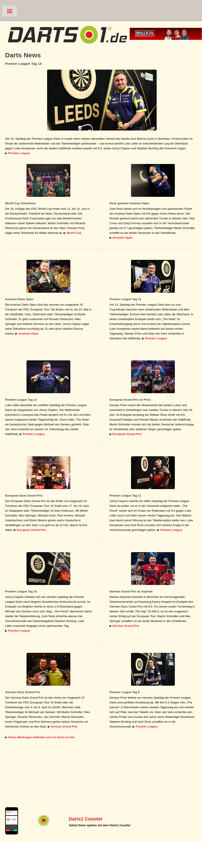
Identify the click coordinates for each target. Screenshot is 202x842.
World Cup (74, 232)
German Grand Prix (125, 625)
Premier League (19, 153)
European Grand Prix (127, 434)
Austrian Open (122, 237)
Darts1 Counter (86, 819)
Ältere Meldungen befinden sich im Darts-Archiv (41, 737)
